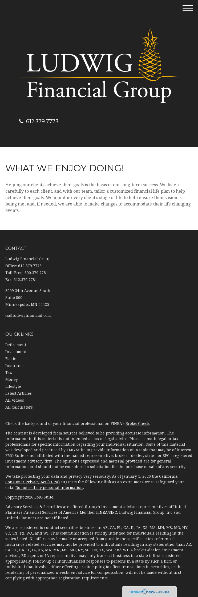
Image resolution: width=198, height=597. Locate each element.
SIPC (113, 512)
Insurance (15, 365)
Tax (8, 372)
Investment (15, 352)
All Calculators (19, 407)
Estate (10, 359)
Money (11, 379)
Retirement (15, 345)
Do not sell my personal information (49, 487)
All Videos (14, 400)
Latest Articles (18, 393)
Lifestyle (13, 386)
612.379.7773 (38, 121)
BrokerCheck (137, 423)
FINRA (102, 512)
